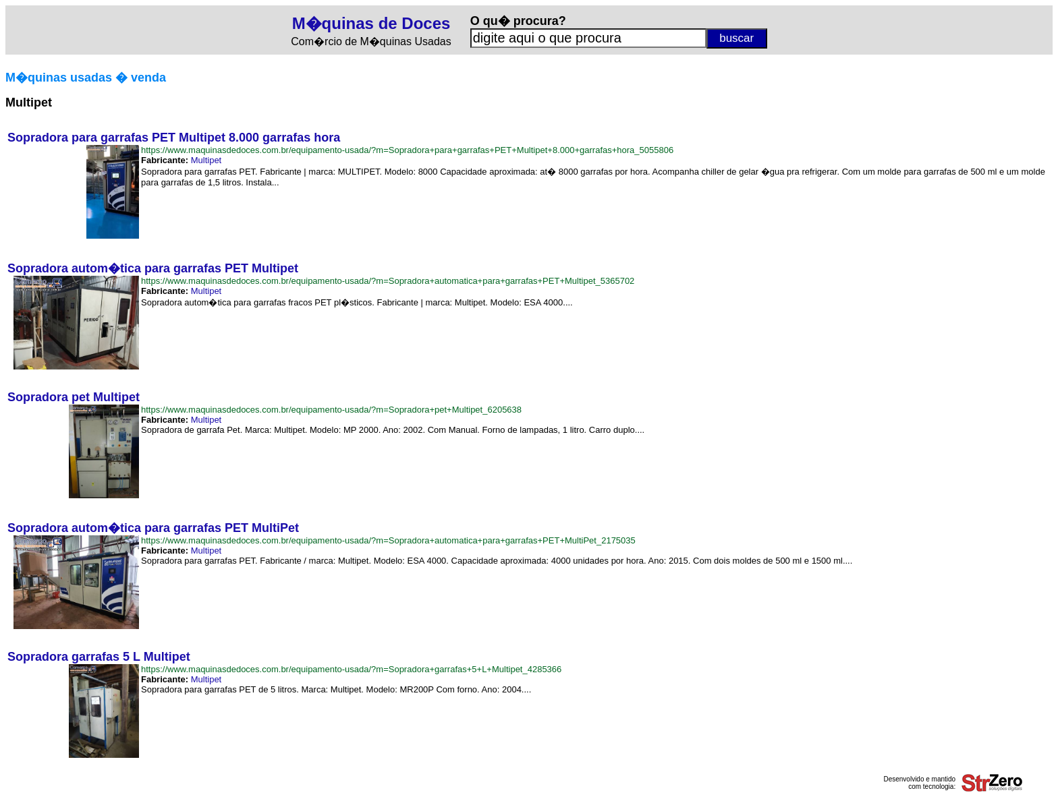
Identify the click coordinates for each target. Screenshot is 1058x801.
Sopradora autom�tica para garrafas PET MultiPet (153, 528)
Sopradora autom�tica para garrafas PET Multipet (152, 268)
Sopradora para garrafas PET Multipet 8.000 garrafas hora (173, 137)
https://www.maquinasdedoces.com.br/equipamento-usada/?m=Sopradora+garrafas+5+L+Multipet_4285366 (351, 669)
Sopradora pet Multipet (73, 397)
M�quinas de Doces (371, 23)
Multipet (206, 160)
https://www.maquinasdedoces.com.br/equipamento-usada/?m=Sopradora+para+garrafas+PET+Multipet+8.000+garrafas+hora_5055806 (407, 150)
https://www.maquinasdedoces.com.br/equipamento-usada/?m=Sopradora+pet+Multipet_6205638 (331, 410)
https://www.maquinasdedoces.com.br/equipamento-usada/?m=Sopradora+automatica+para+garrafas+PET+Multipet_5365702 (387, 281)
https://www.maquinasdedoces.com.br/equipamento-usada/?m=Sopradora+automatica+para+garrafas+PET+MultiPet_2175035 (388, 540)
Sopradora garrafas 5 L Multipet (98, 656)
